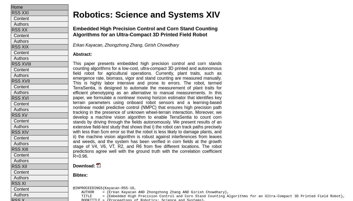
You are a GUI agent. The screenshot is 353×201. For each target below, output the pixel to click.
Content (21, 18)
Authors (21, 24)
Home (17, 7)
